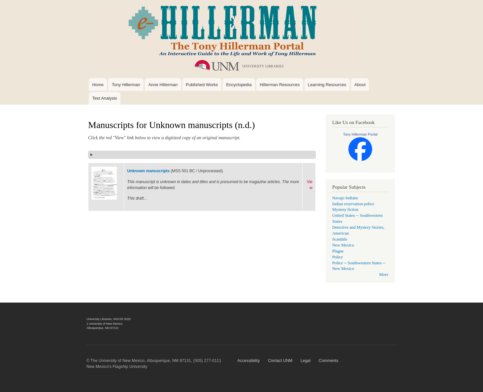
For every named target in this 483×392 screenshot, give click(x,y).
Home (98, 84)
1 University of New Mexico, (104, 323)
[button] (201, 155)
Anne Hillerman (163, 84)
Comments (328, 360)
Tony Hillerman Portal (360, 134)
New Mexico (343, 245)
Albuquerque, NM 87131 (102, 328)
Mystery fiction (345, 209)
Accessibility (249, 360)
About (360, 84)
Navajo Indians (345, 198)
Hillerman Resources (280, 84)
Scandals (339, 239)
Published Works (202, 84)
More (383, 274)
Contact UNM (280, 360)
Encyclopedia (238, 84)
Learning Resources (327, 84)
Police (337, 257)
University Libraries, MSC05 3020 (108, 319)
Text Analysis (104, 98)
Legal (305, 360)
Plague (338, 251)
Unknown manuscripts (148, 171)
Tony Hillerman (126, 84)
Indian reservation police (353, 204)
